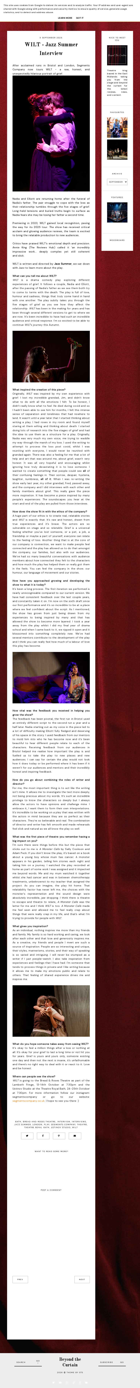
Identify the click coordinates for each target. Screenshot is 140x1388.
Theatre (82, 1124)
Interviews (79, 1121)
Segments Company (63, 1124)
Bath (18, 1121)
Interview (63, 1121)
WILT (75, 1127)
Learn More (65, 18)
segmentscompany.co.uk (29, 1100)
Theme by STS (75, 1372)
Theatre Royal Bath (36, 1127)
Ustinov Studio (61, 1127)
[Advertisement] (51, 1308)
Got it (80, 18)
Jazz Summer (22, 1124)
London (37, 1124)
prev (20, 1279)
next (82, 1279)
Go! (38, 1362)
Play (46, 1124)
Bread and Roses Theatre (39, 1121)
